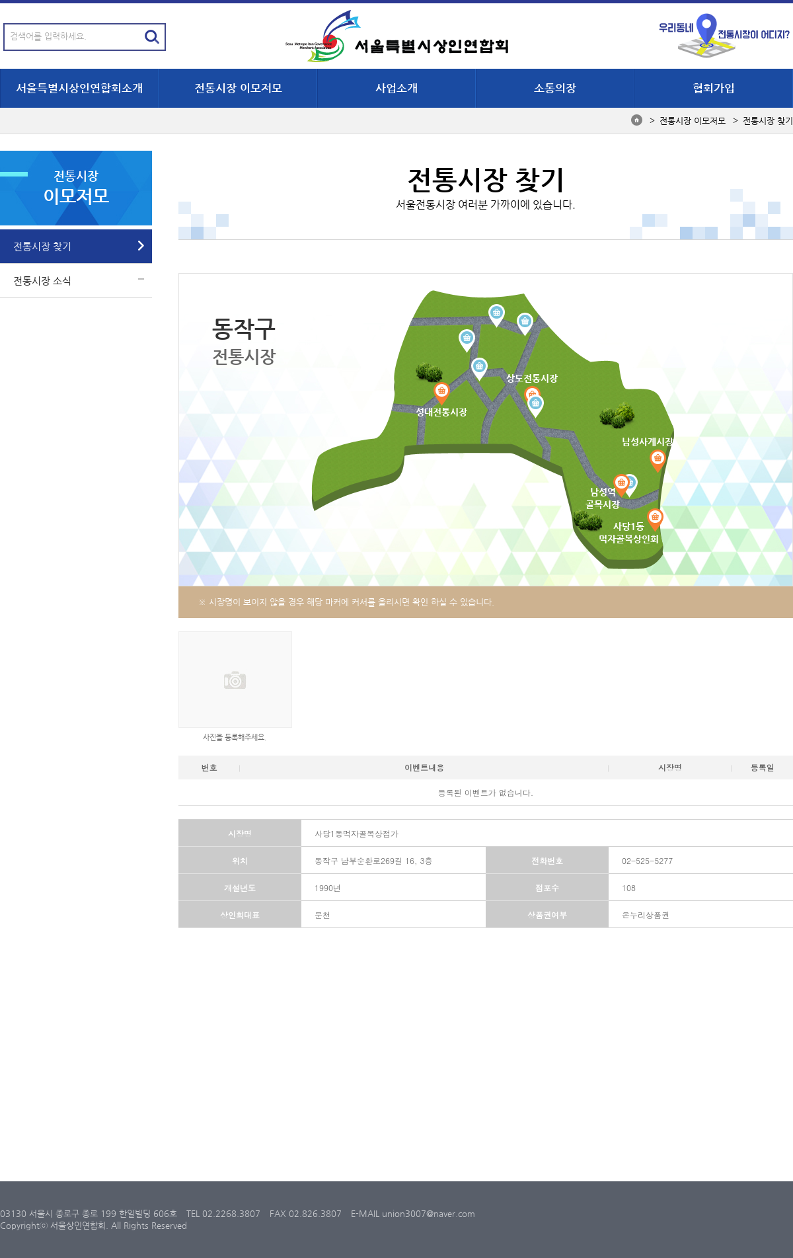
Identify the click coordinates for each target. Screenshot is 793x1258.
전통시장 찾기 (42, 246)
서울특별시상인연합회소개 (79, 88)
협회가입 (714, 88)
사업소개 (396, 88)
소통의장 (555, 88)
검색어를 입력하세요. (48, 36)
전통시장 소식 (42, 280)
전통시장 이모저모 (238, 88)
